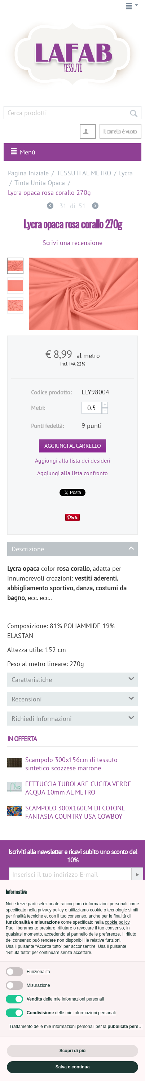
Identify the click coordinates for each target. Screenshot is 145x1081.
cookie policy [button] (117, 922)
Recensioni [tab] (73, 698)
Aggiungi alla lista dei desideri (72, 460)
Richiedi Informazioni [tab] (73, 718)
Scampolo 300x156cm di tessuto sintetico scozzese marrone (71, 764)
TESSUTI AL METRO (84, 173)
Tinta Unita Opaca (39, 183)
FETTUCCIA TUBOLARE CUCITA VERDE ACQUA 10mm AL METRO (78, 788)
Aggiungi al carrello (72, 445)
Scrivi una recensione (72, 242)
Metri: (38, 407)
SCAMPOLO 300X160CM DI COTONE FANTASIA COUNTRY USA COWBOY (75, 812)
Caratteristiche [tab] (73, 679)
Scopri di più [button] (73, 1050)
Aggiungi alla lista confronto (72, 473)
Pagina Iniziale (28, 173)
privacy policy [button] (51, 909)
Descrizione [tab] (73, 548)
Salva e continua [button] (73, 1066)
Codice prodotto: (51, 392)
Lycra (126, 173)
